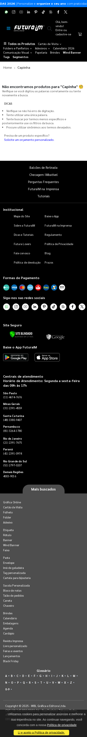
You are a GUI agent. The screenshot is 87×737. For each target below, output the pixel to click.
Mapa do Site (22, 216)
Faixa (6, 550)
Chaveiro (8, 605)
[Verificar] (21, 334)
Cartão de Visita (12, 507)
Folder (7, 517)
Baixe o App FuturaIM (20, 347)
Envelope (8, 562)
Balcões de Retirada (43, 167)
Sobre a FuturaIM (24, 225)
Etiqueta (8, 530)
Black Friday (10, 661)
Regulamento (53, 234)
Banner (7, 540)
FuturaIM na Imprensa (43, 189)
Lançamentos (11, 656)
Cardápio (8, 633)
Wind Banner (11, 545)
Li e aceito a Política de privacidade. (41, 732)
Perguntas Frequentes (43, 182)
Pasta (6, 557)
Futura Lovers (22, 244)
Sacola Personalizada (16, 585)
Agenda (8, 628)
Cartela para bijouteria (17, 578)
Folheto (8, 512)
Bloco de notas (12, 590)
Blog (47, 253)
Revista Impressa (13, 641)
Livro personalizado (15, 646)
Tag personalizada (14, 573)
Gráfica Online (12, 502)
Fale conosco (22, 253)
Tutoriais (43, 196)
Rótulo (7, 535)
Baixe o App (52, 216)
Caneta (7, 600)
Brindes (7, 613)
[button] (49, 29)
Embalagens (10, 623)
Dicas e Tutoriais (23, 234)
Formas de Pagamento (21, 278)
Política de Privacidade (59, 244)
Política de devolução (27, 262)
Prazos (49, 262)
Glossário (44, 670)
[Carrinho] (80, 35)
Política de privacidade (62, 725)
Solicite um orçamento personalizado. (29, 139)
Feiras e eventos (13, 651)
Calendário (10, 618)
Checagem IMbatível (43, 175)
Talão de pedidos (13, 595)
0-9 (7, 689)
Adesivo (7, 522)
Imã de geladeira (13, 568)
